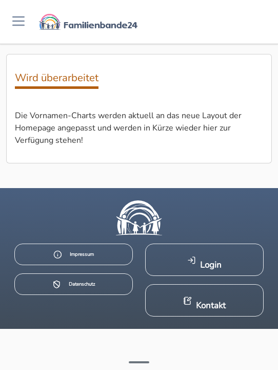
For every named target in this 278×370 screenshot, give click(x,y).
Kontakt (204, 304)
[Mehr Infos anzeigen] (139, 362)
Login (204, 263)
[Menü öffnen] (18, 21)
